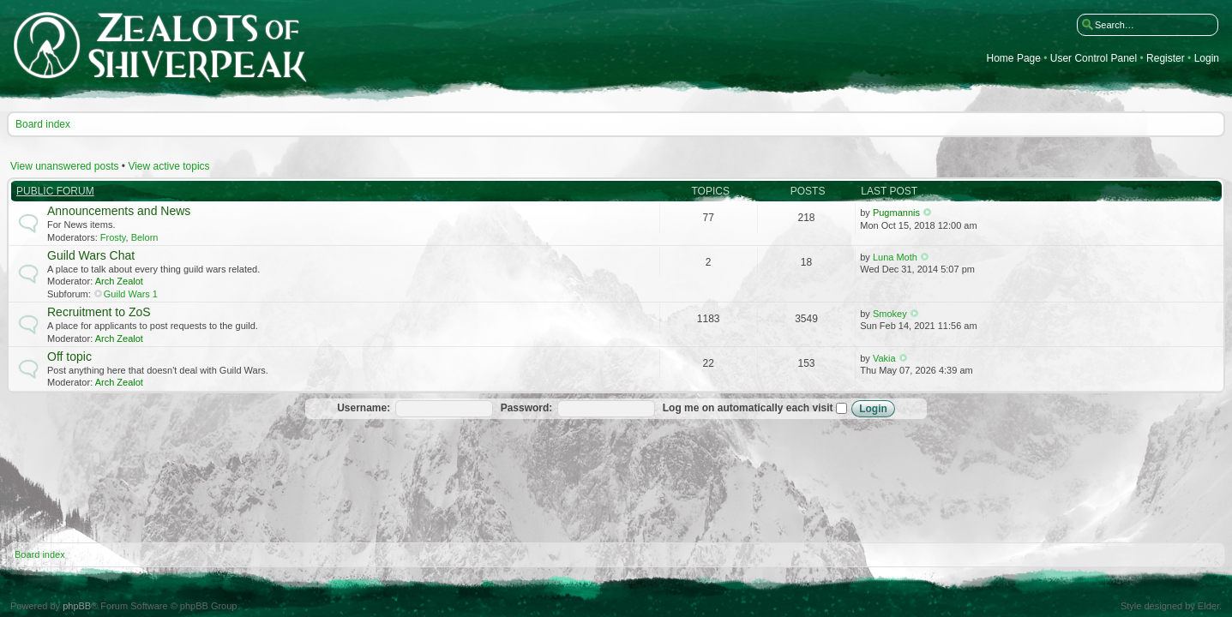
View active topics (168, 166)
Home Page (1014, 58)
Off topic (69, 356)
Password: (527, 408)
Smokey (890, 313)
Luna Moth (895, 257)
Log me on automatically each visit (755, 408)
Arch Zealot (119, 281)
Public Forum (55, 191)
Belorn (145, 237)
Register (1165, 58)
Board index (42, 124)
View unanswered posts (64, 166)
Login (1206, 58)
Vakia (884, 358)
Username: (363, 408)
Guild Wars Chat (91, 255)
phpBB (77, 606)
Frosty (113, 237)
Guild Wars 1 (131, 294)
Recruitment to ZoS (99, 312)
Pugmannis (896, 212)
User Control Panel (1093, 58)
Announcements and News (118, 211)
